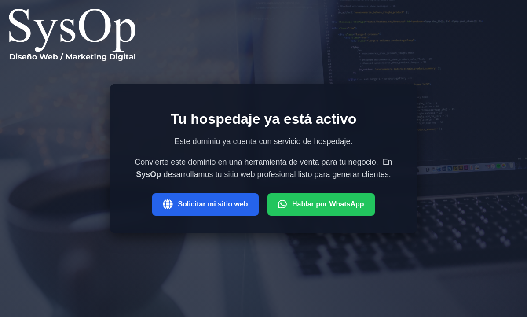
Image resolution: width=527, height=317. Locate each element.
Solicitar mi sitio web (205, 204)
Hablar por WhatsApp (321, 204)
